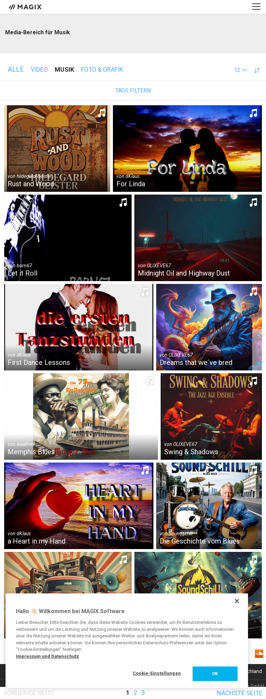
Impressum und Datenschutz (47, 656)
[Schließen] (237, 601)
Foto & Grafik (102, 69)
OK (215, 673)
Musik (64, 69)
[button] (241, 70)
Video (39, 69)
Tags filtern (133, 90)
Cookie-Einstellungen (157, 673)
